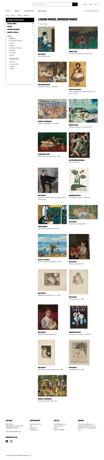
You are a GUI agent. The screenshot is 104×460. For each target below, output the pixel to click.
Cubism (11, 68)
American (12, 38)
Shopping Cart (34, 429)
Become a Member (59, 429)
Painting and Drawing (15, 40)
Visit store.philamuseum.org (91, 10)
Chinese (11, 66)
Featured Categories (20, 29)
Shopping (12, 50)
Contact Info (33, 428)
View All (16, 32)
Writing (11, 55)
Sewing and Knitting (15, 48)
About (85, 4)
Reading (11, 45)
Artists (20, 26)
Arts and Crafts (13, 64)
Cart (96, 4)
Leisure (9, 36)
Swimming (12, 52)
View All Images (42, 11)
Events (56, 428)
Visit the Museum (58, 426)
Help (90, 4)
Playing (11, 43)
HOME (7, 15)
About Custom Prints (35, 424)
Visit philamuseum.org (60, 424)
